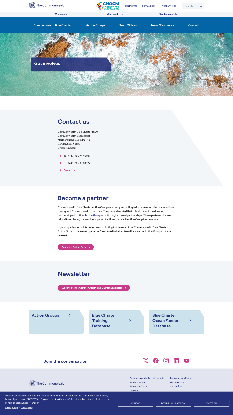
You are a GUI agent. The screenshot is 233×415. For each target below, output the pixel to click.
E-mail (67, 170)
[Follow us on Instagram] (166, 367)
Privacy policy (11, 407)
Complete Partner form (75, 247)
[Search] (193, 6)
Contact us (130, 6)
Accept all (212, 403)
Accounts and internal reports (147, 383)
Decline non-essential (173, 403)
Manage (135, 403)
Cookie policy (137, 387)
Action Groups (93, 215)
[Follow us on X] (145, 367)
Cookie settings (139, 391)
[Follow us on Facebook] (156, 367)
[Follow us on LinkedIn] (176, 367)
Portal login (149, 6)
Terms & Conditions (181, 383)
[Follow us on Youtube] (186, 367)
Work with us (169, 6)
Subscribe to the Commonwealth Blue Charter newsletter (95, 287)
